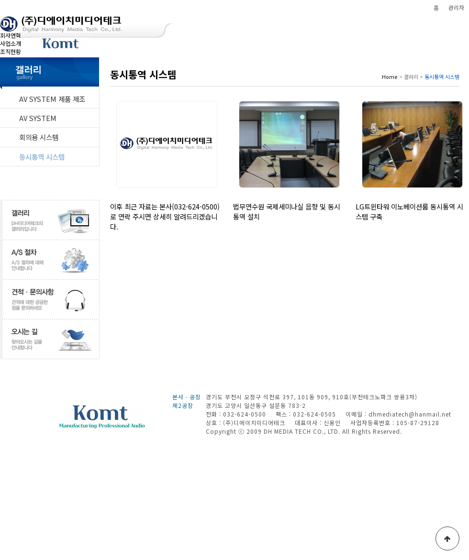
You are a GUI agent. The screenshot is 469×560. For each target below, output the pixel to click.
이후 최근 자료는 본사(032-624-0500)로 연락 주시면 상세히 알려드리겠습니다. (165, 216)
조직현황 (10, 51)
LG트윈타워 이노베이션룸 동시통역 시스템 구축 (409, 211)
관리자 (456, 7)
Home (390, 76)
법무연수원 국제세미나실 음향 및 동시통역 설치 (286, 211)
